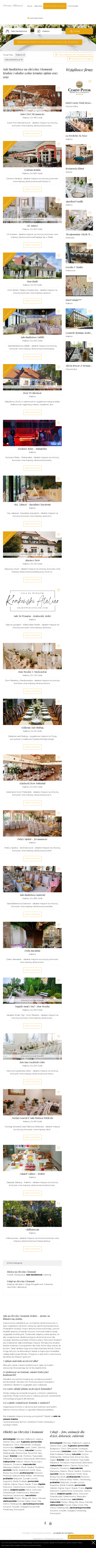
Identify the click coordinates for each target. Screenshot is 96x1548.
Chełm (34, 1447)
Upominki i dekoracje (17, 1287)
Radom (16, 1467)
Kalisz (27, 1501)
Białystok (18, 1478)
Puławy (21, 1450)
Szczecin (7, 1507)
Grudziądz (36, 1444)
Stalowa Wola (18, 1475)
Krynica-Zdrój (72, 106)
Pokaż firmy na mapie (80, 59)
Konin (34, 1501)
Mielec (29, 1475)
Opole (15, 1470)
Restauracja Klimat (75, 168)
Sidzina (69, 172)
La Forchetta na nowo (76, 135)
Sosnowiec (31, 1487)
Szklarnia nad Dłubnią (32, 727)
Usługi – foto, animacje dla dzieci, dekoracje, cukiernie (67, 1434)
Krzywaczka (71, 369)
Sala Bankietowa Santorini (32, 895)
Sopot (21, 1484)
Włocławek (25, 1444)
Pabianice (7, 1459)
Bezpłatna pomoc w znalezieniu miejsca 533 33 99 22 (48, 42)
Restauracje (19, 1275)
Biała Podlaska (10, 1450)
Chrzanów (17, 1464)
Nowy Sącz (36, 1461)
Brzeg (6, 1473)
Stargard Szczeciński (30, 1507)
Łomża (34, 1478)
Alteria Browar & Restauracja (79, 365)
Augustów (7, 1481)
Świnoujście (19, 1509)
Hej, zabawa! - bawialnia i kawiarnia (32, 504)
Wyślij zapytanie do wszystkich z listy (73, 54)
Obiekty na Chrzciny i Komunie (23, 1432)
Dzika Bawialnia (32, 950)
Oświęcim (7, 1464)
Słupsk (28, 1484)
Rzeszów (38, 1473)
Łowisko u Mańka (74, 267)
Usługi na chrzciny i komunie (21, 1281)
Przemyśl (7, 1475)
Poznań (20, 1501)
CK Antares (32, 225)
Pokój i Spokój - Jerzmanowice (32, 839)
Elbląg (24, 1498)
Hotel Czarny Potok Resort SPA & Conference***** (79, 103)
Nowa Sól (32, 1453)
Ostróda (41, 1498)
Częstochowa (19, 1487)
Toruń (16, 1444)
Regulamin (38, 1538)
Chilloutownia (32, 1229)
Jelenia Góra (8, 1442)
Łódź (20, 1456)
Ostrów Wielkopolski (12, 1504)
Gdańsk (6, 1484)
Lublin (27, 1447)
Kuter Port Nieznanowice (32, 114)
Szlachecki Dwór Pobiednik (32, 783)
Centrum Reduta (32, 170)
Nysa (38, 1470)
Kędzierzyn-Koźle (27, 1470)
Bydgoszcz (8, 1444)
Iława (34, 1498)
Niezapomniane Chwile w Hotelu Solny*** (79, 234)
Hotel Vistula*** (73, 300)
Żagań (6, 1456)
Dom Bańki (32, 281)
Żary (40, 1453)
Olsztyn (17, 1498)
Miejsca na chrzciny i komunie (21, 1271)
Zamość (41, 1447)
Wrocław (20, 1439)
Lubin (17, 1442)
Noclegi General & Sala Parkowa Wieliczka (32, 1118)
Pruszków (39, 1467)
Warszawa (7, 1467)
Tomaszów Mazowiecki (24, 1459)
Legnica (39, 1439)
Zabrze (6, 1490)
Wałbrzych (30, 1439)
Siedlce (30, 1467)
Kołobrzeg (8, 1509)
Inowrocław (8, 1447)
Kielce (28, 1490)
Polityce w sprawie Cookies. (31, 1545)
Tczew (35, 1484)
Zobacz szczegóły (32, 133)
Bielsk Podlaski (20, 1481)
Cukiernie (48, 1284)
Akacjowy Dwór (32, 560)
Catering (47, 1275)
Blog (30, 6)
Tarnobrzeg (38, 1475)
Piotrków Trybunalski (32, 1456)
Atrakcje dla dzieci (15, 1284)
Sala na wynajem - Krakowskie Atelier (32, 616)
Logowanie (73, 6)
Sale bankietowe (14, 59)
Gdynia (14, 1484)
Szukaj (77, 31)
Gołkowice (71, 270)
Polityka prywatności (53, 1538)
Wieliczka (70, 237)
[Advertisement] (48, 1307)
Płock (23, 1467)
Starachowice (22, 1492)
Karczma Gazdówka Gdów (32, 1062)
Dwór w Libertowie (32, 393)
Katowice (7, 1487)
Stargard (71, 1510)
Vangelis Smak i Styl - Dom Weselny (32, 1006)
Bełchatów (41, 1459)
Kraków (20, 55)
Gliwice (40, 1487)
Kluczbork (14, 1473)
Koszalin (16, 1507)
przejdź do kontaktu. (64, 1533)
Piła (39, 1501)
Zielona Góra (21, 1453)
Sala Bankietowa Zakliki (32, 337)
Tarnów (27, 1461)
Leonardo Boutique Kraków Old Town (79, 332)
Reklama (38, 6)
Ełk (29, 1498)
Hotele (10, 1275)
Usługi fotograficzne (34, 1284)
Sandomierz (18, 1495)
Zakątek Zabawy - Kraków (32, 1173)
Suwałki (26, 1478)
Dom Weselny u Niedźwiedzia (32, 671)
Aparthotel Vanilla (74, 201)
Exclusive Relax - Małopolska (32, 448)
